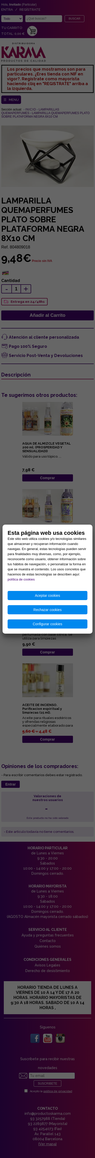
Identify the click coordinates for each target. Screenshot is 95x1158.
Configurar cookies (47, 624)
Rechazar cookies (47, 610)
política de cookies (21, 579)
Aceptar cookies (47, 595)
